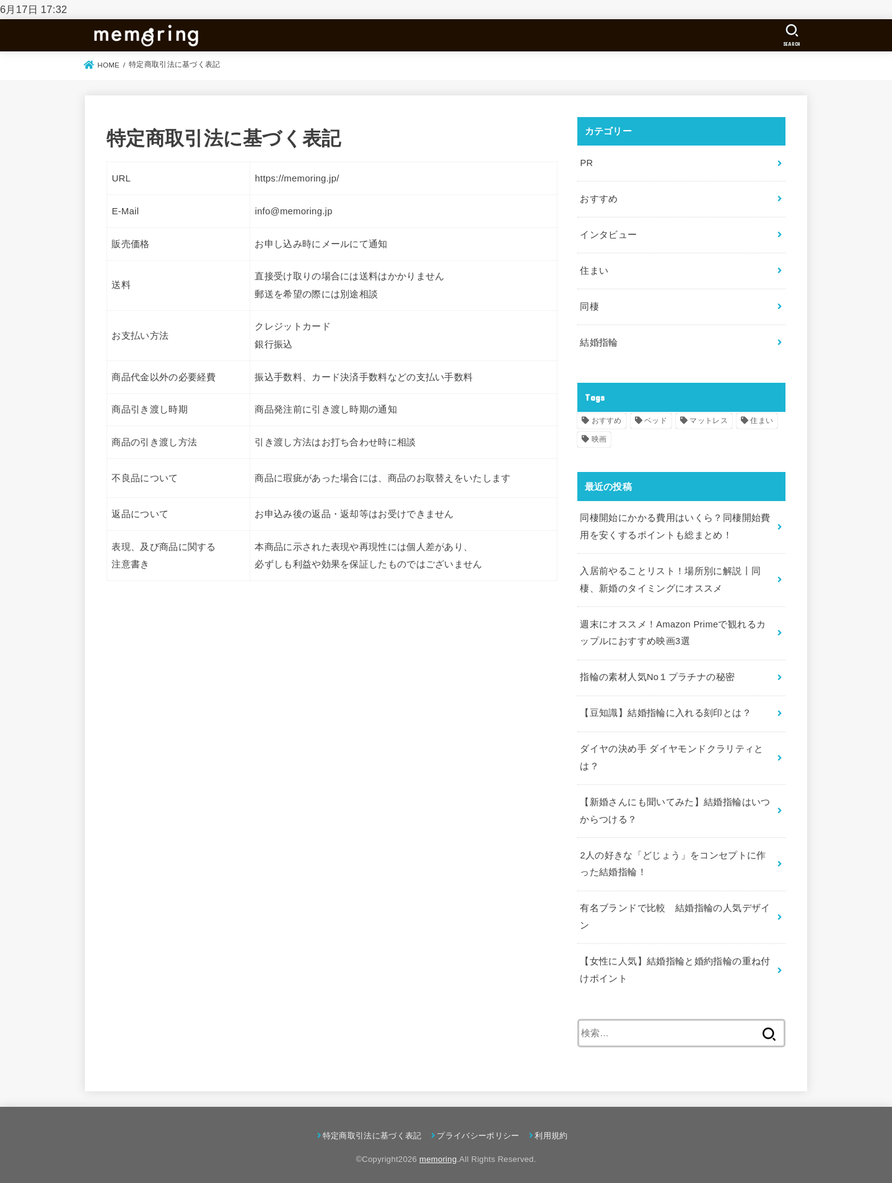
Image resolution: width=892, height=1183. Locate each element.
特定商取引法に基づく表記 (372, 1130)
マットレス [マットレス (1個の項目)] (708, 418)
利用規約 (551, 1130)
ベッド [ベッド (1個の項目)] (655, 418)
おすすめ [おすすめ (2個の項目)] (607, 418)
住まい (594, 269)
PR (586, 163)
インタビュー (608, 234)
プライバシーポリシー (478, 1130)
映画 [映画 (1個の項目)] (599, 438)
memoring (438, 1153)
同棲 (589, 305)
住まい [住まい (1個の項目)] (761, 418)
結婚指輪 (599, 341)
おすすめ (599, 198)
